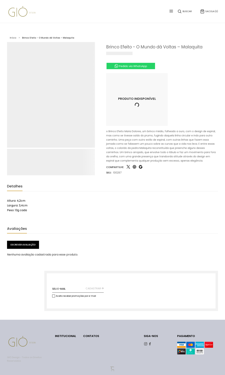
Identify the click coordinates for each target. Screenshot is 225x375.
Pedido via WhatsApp (133, 66)
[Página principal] (22, 11)
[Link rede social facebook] (151, 344)
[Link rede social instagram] (146, 344)
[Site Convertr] (112, 368)
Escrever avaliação (23, 244)
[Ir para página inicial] (13, 37)
